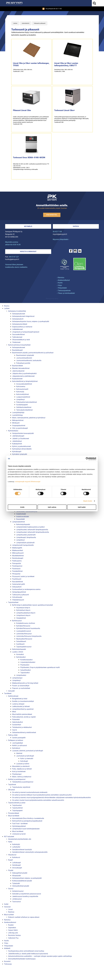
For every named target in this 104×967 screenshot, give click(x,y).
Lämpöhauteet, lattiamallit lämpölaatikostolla (32, 532)
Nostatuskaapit (17, 558)
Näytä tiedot (87, 501)
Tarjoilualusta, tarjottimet (21, 787)
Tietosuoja (8, 964)
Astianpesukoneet (18, 314)
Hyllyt (10, 842)
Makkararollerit (17, 550)
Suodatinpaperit (22, 405)
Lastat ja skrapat (18, 704)
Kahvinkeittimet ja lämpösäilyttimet (25, 381)
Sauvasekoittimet (18, 334)
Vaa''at (14, 730)
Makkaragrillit (17, 548)
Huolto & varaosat (28, 251)
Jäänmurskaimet (18, 371)
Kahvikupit (24, 761)
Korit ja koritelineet (18, 771)
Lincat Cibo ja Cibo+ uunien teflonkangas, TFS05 (31, 64)
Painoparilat (16, 563)
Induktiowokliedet (22, 517)
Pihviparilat (16, 574)
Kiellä (22, 507)
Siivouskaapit (17, 868)
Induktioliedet (21, 514)
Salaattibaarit (21, 641)
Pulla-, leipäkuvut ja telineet (22, 769)
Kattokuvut (16, 857)
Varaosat (7, 907)
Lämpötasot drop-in (23, 615)
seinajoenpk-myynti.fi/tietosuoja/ (27, 481)
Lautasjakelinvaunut (23, 631)
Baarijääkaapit (17, 350)
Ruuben (11, 925)
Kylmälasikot (21, 657)
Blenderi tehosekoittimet (20, 368)
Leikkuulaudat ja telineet (21, 706)
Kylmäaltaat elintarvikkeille (21, 449)
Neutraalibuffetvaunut (24, 639)
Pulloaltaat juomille (23, 363)
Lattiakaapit (16, 863)
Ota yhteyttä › (51, 215)
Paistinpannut (17, 566)
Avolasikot (20, 654)
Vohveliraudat (17, 597)
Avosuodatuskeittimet (24, 384)
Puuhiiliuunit (16, 579)
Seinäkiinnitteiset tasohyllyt (22, 850)
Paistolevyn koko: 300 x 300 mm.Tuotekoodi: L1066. (63, 70)
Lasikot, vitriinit (17, 652)
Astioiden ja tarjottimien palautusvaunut (26, 894)
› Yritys (59, 285)
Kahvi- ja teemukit (26, 758)
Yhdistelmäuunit (18, 600)
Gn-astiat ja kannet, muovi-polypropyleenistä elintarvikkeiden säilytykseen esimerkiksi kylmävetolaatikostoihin (51, 797)
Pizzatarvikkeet (13, 813)
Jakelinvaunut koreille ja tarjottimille (25, 896)
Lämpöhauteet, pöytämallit (26, 535)
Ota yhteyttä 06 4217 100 (52, 9)
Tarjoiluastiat (17, 805)
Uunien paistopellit (18, 738)
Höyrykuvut (12, 855)
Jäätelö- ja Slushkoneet (20, 438)
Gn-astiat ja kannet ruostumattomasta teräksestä (29, 792)
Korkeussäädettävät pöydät (22, 881)
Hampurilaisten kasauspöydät (23, 433)
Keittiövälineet (13, 696)
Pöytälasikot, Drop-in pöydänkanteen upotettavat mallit (40, 667)
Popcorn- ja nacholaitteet (21, 688)
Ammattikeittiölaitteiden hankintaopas (22, 959)
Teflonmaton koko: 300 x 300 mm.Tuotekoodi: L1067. (22, 70)
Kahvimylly (20, 392)
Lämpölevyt (20, 399)
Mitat (14, 712)
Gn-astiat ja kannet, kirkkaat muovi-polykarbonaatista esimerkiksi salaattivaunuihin (42, 795)
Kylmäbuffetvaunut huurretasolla (28, 628)
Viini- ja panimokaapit (20, 428)
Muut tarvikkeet (13, 816)
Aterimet (19, 753)
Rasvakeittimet (17, 582)
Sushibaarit (20, 644)
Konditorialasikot (26, 660)
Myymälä (28, 226)
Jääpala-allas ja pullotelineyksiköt (24, 373)
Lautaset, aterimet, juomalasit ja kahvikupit (27, 751)
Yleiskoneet (16, 342)
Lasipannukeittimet (23, 397)
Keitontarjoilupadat (23, 524)
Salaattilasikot (25, 670)
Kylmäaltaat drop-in (23, 610)
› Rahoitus (60, 277)
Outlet (6, 904)
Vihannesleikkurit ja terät (21, 340)
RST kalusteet (9, 837)
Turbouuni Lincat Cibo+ (64, 110)
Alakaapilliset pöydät (19, 873)
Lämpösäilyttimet (18, 522)
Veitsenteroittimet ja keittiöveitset (24, 732)
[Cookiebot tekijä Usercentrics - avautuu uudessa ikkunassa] (87, 458)
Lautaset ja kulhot (22, 764)
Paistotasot (16, 569)
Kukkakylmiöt (17, 444)
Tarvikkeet (7, 693)
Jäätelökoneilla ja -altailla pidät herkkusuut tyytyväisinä (28, 954)
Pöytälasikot (24, 665)
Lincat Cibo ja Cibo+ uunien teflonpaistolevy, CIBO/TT (66, 64)
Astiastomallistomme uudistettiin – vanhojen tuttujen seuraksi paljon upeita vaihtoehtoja (40, 956)
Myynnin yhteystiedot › (61, 239)
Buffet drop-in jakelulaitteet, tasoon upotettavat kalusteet (32, 605)
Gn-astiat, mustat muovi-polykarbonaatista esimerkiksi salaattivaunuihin (38, 800)
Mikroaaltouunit (18, 553)
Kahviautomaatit (22, 389)
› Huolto (60, 283)
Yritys (6, 943)
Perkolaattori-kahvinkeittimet (26, 402)
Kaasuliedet (20, 519)
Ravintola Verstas (14, 935)
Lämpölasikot (21, 675)
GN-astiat (11, 790)
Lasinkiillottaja (17, 415)
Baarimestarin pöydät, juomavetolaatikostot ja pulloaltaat (32, 353)
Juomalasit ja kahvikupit (25, 756)
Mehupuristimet (17, 420)
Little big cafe (13, 933)
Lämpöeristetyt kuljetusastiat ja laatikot (30, 527)
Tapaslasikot (25, 673)
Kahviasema (20, 386)
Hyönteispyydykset (19, 826)
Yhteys (76, 226)
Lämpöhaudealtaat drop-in (25, 613)
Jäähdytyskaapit (18, 436)
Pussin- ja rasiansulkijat (20, 686)
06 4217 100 (57, 232)
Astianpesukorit (17, 319)
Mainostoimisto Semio (52, 298)
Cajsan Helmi (13, 930)
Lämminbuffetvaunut (24, 634)
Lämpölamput (17, 678)
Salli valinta (52, 507)
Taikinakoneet (17, 337)
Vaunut (10, 889)
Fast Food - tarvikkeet (20, 824)
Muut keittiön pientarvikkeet (22, 714)
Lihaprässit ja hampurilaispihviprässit (25, 332)
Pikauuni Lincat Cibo (22, 110)
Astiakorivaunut (17, 891)
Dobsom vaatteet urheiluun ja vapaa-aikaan (23, 917)
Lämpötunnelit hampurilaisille (23, 545)
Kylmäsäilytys (13, 431)
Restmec (11, 912)
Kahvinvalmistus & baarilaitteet (19, 345)
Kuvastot (7, 961)
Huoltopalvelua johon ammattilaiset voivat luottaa (26, 951)
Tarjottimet (12, 784)
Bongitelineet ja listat (19, 699)
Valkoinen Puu (13, 938)
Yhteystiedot (8, 946)
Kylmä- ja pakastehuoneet (21, 446)
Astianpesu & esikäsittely (17, 311)
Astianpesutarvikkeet (19, 324)
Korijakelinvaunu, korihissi (25, 623)
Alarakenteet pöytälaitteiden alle (19, 839)
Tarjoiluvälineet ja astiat (16, 803)
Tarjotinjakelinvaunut (23, 647)
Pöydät (10, 870)
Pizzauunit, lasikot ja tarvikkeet (23, 576)
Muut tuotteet (9, 915)
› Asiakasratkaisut (63, 280)
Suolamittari (16, 725)
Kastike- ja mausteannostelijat (23, 701)
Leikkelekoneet (17, 329)
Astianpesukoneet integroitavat (23, 316)
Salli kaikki (82, 507)
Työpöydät (16, 883)
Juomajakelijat (17, 743)
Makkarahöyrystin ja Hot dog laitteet (25, 683)
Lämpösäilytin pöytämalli (25, 543)
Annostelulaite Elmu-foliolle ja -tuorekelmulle (28, 818)
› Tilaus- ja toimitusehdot (66, 293)
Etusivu (6, 306)
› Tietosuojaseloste (63, 291)
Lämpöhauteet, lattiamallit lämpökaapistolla (32, 530)
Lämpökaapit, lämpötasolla (26, 537)
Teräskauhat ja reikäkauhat (22, 727)
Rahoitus (7, 920)
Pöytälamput (16, 774)
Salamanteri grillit (18, 584)
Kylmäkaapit (16, 451)
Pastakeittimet (17, 571)
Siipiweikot (12, 928)
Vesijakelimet (21, 618)
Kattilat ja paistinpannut (16, 779)
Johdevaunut (17, 899)
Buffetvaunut (17, 621)
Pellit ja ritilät (12, 735)
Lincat (10, 909)
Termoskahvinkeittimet (24, 410)
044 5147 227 (14, 257)
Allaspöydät (16, 876)
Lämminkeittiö (25, 23)
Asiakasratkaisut (10, 922)
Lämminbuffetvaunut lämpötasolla (28, 636)
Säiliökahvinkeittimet (23, 407)
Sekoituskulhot (17, 722)
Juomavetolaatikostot (24, 358)
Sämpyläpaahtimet (19, 592)
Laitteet (15, 23)
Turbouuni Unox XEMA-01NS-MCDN (29, 157)
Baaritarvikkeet (17, 366)
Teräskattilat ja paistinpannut (22, 782)
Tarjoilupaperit (17, 810)
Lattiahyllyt (16, 847)
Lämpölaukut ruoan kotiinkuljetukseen (26, 829)
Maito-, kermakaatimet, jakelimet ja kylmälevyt (28, 418)
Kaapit (10, 860)
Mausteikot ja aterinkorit (21, 766)
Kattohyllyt (16, 844)
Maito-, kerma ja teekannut (21, 777)
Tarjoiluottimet (17, 808)
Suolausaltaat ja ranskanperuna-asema (26, 589)
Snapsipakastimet (18, 425)
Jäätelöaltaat (17, 441)
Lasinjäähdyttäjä (18, 412)
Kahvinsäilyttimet (22, 394)
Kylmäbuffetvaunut (23, 626)
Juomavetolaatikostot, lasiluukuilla (28, 360)
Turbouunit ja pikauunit (39, 23)
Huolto (6, 941)
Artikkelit (7, 948)
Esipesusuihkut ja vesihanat (22, 327)
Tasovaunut (16, 902)
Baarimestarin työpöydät (25, 355)
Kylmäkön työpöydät (19, 454)
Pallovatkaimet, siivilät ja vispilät (24, 717)
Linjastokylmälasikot (27, 662)
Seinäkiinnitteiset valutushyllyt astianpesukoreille (29, 852)
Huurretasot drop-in (23, 608)
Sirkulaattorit (16, 587)
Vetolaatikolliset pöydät (20, 886)
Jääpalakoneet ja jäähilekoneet (23, 376)
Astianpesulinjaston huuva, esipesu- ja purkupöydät (30, 321)
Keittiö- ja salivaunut (19, 745)
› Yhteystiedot (62, 288)
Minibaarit (16, 423)
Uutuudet (11, 691)
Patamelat (16, 719)
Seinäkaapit (16, 865)
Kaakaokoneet (17, 379)
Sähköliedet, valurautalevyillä (26, 511)
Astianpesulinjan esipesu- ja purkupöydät (27, 878)
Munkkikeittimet (18, 556)
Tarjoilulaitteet (13, 602)
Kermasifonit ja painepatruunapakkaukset (27, 821)
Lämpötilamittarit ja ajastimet (23, 709)
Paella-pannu (17, 561)
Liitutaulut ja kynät (19, 834)
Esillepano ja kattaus (15, 740)
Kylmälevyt (16, 748)
